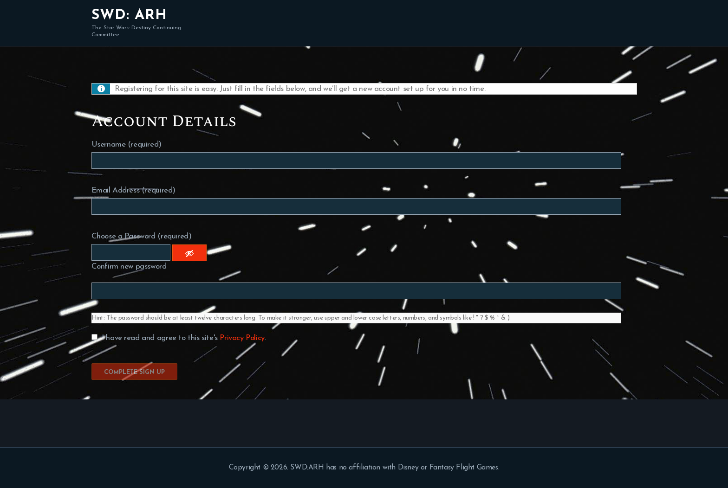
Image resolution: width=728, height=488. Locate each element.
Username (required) (126, 144)
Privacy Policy (242, 338)
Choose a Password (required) (141, 236)
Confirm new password (129, 266)
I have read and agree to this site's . (178, 338)
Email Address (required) (133, 190)
